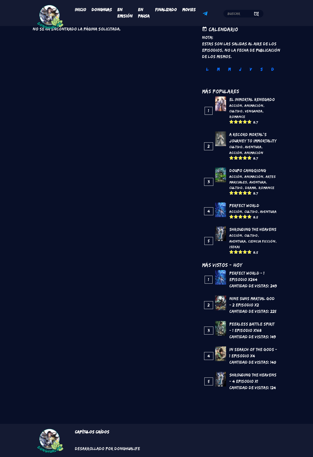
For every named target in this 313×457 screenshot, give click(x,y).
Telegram (206, 14)
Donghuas (101, 9)
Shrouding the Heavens (252, 229)
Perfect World (244, 205)
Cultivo (236, 111)
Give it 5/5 (249, 122)
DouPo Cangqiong (247, 170)
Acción (235, 105)
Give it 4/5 (245, 122)
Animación (253, 105)
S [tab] (261, 69)
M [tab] (218, 69)
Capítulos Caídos (92, 432)
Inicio (80, 9)
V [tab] (251, 69)
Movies (189, 9)
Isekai (234, 247)
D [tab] (272, 69)
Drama (250, 188)
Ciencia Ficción (261, 241)
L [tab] (207, 69)
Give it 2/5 (236, 122)
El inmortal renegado (252, 99)
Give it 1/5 (231, 122)
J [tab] (240, 69)
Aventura (253, 147)
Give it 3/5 (240, 122)
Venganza (253, 111)
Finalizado (166, 9)
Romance (237, 117)
